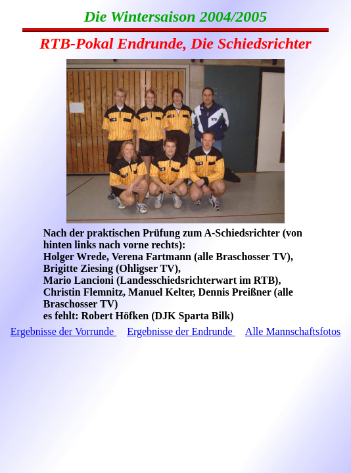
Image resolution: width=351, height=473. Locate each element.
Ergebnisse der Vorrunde (63, 331)
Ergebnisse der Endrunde (181, 331)
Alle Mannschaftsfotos (292, 331)
